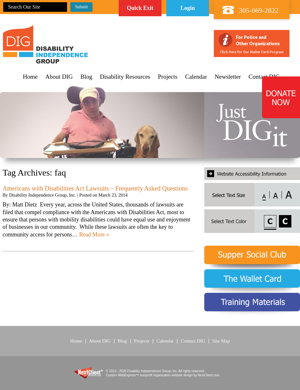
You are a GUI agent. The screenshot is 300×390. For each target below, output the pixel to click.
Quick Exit (140, 8)
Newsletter (228, 77)
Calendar (196, 77)
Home (30, 77)
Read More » (94, 234)
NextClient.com (209, 375)
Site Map (221, 340)
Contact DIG (193, 340)
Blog (86, 77)
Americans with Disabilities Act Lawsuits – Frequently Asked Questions (95, 188)
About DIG (59, 77)
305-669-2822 (259, 10)
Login (187, 8)
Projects (167, 77)
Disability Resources (125, 77)
